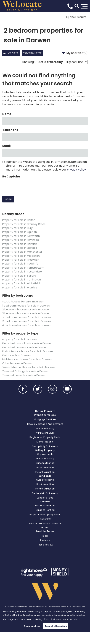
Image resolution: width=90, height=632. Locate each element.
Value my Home (32, 52)
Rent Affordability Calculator (45, 523)
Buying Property (45, 411)
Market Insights (45, 441)
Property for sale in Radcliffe (20, 263)
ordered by (54, 62)
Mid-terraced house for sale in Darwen (27, 359)
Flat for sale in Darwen (16, 355)
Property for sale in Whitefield (21, 283)
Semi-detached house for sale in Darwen (28, 367)
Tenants (45, 501)
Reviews (45, 540)
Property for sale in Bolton (18, 220)
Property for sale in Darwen (19, 339)
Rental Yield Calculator (45, 493)
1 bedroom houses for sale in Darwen (26, 305)
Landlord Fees (45, 497)
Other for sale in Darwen (17, 363)
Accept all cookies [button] (56, 626)
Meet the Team (45, 531)
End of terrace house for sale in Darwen (27, 351)
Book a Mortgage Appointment (45, 423)
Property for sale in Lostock (19, 248)
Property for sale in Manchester (22, 252)
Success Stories (45, 462)
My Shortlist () (75, 53)
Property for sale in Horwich (19, 244)
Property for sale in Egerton (19, 232)
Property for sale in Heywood (20, 240)
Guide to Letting (45, 479)
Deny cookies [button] (32, 626)
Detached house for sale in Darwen (24, 347)
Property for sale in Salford (19, 275)
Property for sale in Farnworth (21, 236)
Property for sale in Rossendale (22, 271)
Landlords (45, 475)
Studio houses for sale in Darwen (23, 301)
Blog (45, 535)
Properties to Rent (45, 505)
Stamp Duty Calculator (45, 446)
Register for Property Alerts (45, 437)
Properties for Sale (45, 414)
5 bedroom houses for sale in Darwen (26, 321)
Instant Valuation (45, 472)
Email (6, 146)
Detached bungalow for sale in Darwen (27, 343)
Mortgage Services (45, 419)
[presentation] (29, 186)
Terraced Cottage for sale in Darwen (25, 371)
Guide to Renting (45, 509)
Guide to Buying (45, 428)
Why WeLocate (45, 454)
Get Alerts (10, 53)
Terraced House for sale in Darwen (24, 375)
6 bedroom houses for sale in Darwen (26, 325)
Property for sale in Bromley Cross (24, 224)
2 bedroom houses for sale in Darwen (26, 309)
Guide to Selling (45, 458)
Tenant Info (45, 518)
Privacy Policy (76, 170)
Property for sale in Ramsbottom (23, 267)
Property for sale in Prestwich (20, 259)
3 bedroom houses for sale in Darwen (26, 313)
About (45, 527)
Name (6, 114)
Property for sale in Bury (17, 228)
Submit (8, 199)
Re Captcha (11, 177)
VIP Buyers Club (45, 432)
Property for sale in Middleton (21, 256)
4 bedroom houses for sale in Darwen (26, 317)
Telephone (10, 130)
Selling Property (45, 450)
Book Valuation (45, 467)
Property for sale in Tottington (21, 279)
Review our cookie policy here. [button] (65, 619)
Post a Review (45, 544)
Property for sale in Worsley (19, 287)
